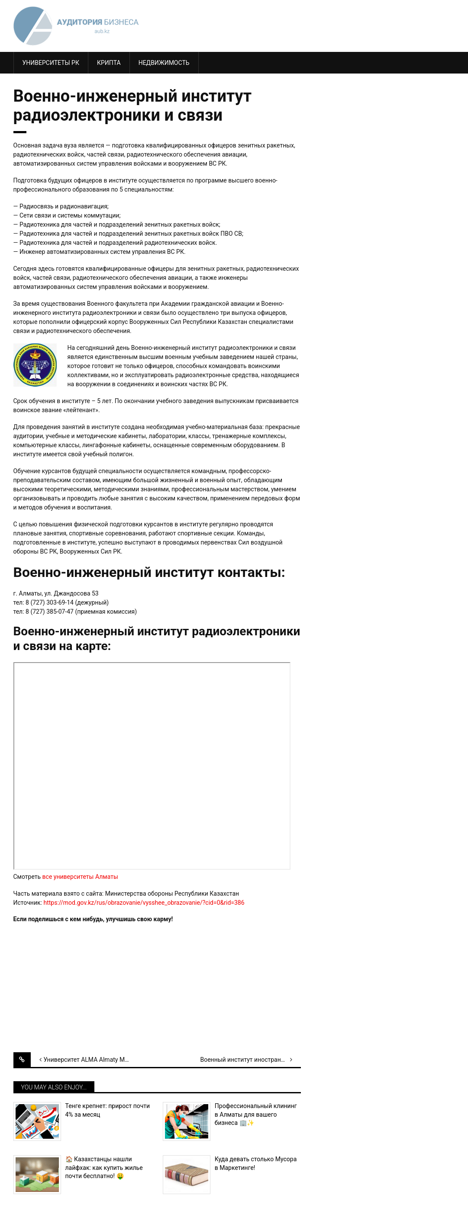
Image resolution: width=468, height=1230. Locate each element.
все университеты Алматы (80, 876)
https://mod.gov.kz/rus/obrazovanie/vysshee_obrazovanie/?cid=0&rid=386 (143, 902)
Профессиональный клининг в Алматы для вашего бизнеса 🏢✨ (256, 1114)
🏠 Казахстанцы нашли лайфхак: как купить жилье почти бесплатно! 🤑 (104, 1167)
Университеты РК (51, 62)
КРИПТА (109, 62)
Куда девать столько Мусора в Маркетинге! (256, 1163)
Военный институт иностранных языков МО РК (250, 1059)
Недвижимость (164, 62)
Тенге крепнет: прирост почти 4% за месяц (107, 1110)
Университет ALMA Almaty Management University (94, 1059)
